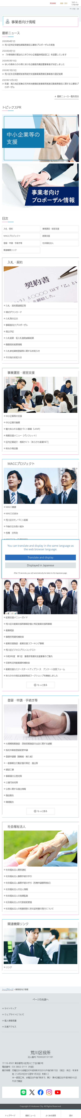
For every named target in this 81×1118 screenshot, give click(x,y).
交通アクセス (10, 1027)
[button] (52, 3)
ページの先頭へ (41, 999)
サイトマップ (10, 1008)
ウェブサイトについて (14, 1014)
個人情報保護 (10, 1021)
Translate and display (40, 557)
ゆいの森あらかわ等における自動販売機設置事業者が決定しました (35, 64)
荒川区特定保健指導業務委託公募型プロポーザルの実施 (30, 45)
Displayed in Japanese (40, 565)
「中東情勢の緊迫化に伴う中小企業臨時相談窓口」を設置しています (36, 55)
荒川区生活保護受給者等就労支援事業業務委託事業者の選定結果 (34, 74)
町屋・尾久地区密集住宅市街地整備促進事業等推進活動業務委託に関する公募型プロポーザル (42, 85)
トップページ (7, 989)
